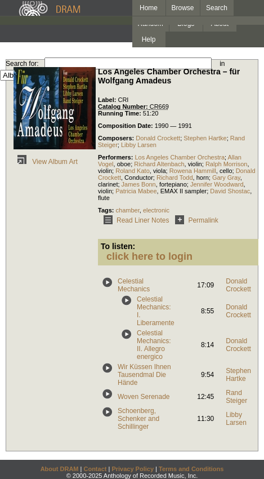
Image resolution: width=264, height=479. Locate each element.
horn (202, 177)
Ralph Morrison (226, 164)
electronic (156, 210)
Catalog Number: (124, 106)
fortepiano (173, 184)
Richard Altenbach (159, 164)
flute (104, 197)
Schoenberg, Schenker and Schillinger (138, 419)
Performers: (116, 157)
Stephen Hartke (205, 138)
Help (149, 39)
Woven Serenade (144, 397)
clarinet (108, 184)
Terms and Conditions (191, 468)
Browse (183, 8)
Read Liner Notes (134, 220)
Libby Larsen (138, 144)
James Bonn (139, 184)
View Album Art (46, 162)
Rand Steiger (236, 397)
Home (149, 8)
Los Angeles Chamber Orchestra (180, 157)
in (222, 64)
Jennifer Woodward (217, 184)
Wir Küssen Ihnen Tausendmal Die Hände (144, 375)
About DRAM (60, 468)
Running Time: (120, 113)
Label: (108, 99)
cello (226, 170)
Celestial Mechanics (134, 285)
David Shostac (230, 191)
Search (216, 8)
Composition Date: (126, 125)
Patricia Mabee (135, 191)
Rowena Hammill (192, 170)
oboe (124, 164)
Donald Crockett (158, 138)
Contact (94, 468)
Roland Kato (132, 170)
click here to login (149, 256)
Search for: (22, 64)
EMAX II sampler (183, 191)
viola (159, 170)
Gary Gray (226, 177)
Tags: (107, 210)
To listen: (118, 246)
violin (195, 164)
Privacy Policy (132, 468)
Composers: (117, 138)
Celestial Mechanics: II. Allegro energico (154, 345)
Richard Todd (174, 177)
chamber (128, 210)
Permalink (194, 220)
